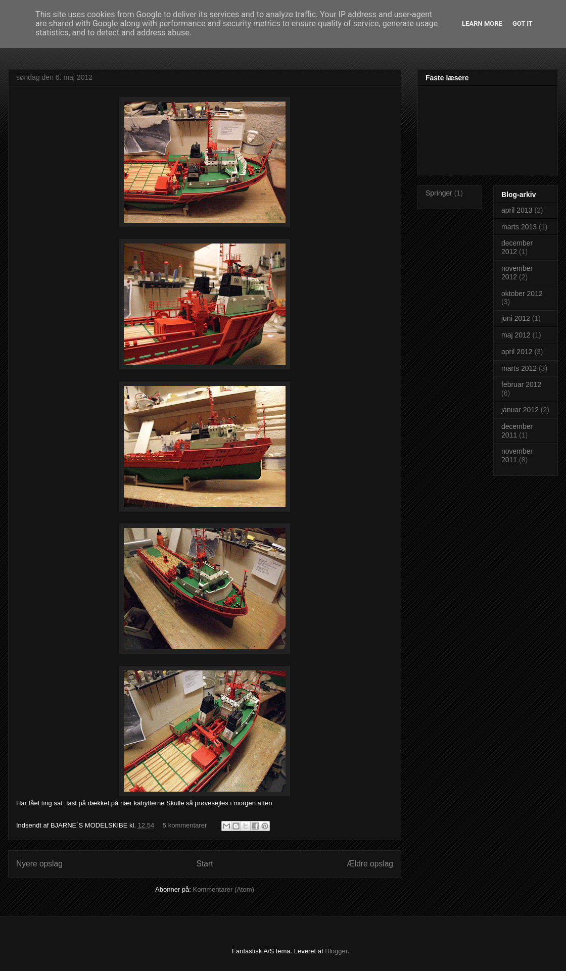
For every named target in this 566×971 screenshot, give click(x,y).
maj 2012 (516, 335)
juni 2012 (515, 318)
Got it (522, 23)
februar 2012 (521, 384)
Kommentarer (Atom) (223, 889)
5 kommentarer (185, 825)
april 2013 (517, 210)
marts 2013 (519, 227)
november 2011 (517, 455)
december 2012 (517, 247)
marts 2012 (519, 368)
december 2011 (517, 430)
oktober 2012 (522, 293)
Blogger (336, 951)
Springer (439, 193)
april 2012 (517, 352)
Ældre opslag (370, 863)
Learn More (482, 23)
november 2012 (517, 272)
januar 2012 (520, 410)
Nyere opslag (39, 863)
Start (205, 863)
